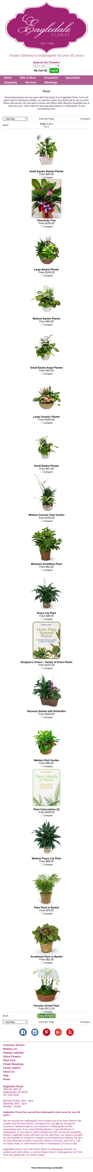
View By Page (46, 118)
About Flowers (12, 1056)
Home (8, 77)
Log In (54, 70)
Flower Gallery (11, 1068)
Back (6, 125)
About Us (8, 1071)
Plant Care (9, 1060)
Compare (85, 118)
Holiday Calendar (13, 1052)
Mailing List (10, 1049)
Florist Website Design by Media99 (46, 1168)
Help (6, 1075)
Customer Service (14, 1045)
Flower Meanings (13, 1064)
